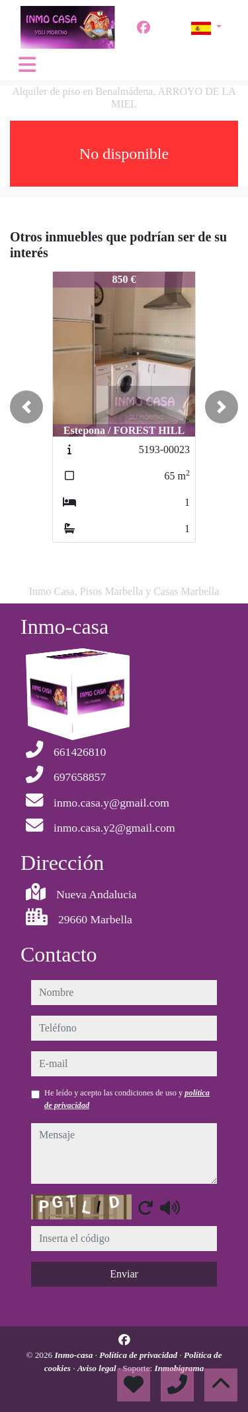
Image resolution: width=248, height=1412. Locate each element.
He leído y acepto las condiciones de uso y (127, 1098)
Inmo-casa (74, 1355)
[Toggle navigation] (27, 64)
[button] (26, 406)
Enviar (124, 1273)
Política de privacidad (139, 1355)
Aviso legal (97, 1368)
